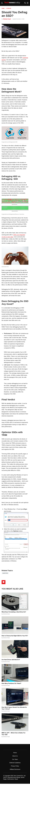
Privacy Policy (15, 766)
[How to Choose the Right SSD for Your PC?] (15, 625)
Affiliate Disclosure (15, 769)
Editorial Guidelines (15, 762)
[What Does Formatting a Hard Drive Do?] (15, 601)
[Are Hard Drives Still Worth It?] (15, 649)
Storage (8, 8)
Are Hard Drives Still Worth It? (11, 659)
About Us (15, 756)
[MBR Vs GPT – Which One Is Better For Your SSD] (15, 722)
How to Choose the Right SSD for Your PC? (15, 635)
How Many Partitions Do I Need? (11, 683)
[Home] (12, 4)
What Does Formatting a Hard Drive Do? (14, 612)
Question (5, 573)
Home (3, 8)
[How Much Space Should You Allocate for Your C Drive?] (15, 696)
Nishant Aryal (7, 19)
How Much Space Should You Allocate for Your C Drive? (14, 708)
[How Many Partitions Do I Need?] (15, 673)
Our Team (15, 759)
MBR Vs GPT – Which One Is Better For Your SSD (13, 733)
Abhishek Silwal (6, 614)
